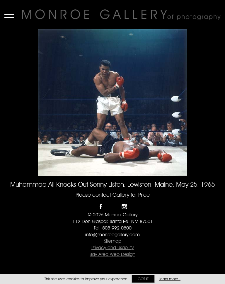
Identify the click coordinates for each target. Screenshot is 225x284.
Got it (143, 279)
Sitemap (112, 241)
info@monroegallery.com (112, 234)
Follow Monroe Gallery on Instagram (124, 206)
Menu (9, 14)
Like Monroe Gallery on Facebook (101, 206)
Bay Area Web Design (112, 254)
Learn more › (169, 279)
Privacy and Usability (112, 247)
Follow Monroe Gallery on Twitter (113, 206)
